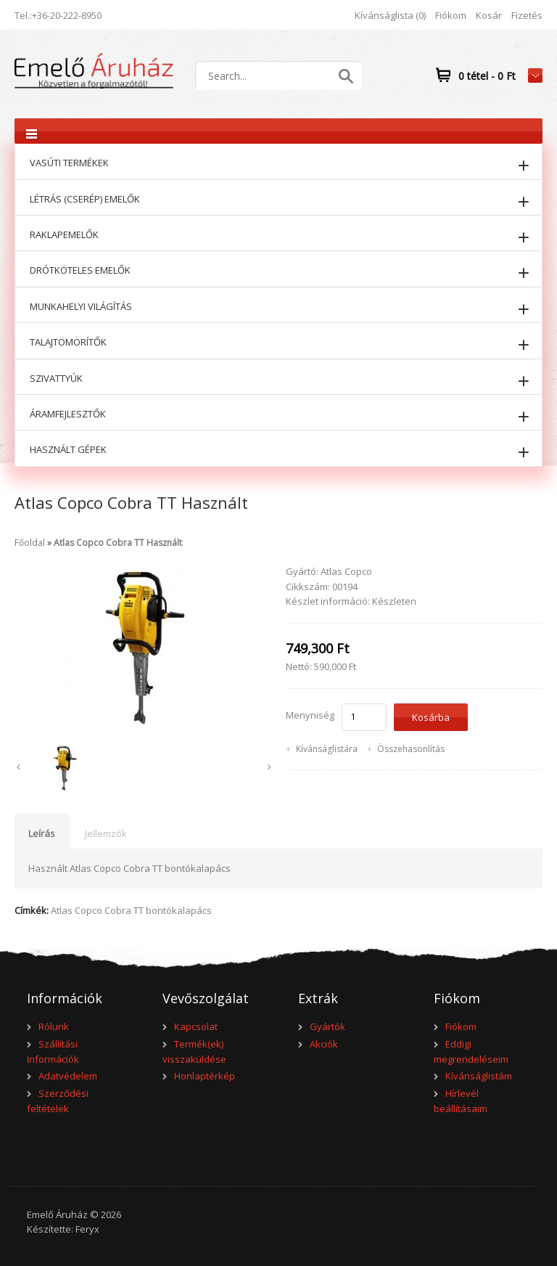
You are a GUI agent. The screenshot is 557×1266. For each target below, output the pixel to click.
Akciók (324, 1043)
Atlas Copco (346, 571)
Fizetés (526, 15)
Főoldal (30, 542)
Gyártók (327, 1026)
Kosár (489, 15)
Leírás (41, 833)
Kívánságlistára (327, 749)
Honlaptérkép (204, 1075)
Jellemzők (106, 833)
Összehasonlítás (411, 749)
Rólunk (53, 1026)
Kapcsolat (196, 1026)
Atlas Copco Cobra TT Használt (118, 542)
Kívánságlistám (478, 1075)
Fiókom (450, 15)
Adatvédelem (67, 1075)
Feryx (87, 1229)
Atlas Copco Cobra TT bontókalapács (131, 910)
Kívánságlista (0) (390, 15)
